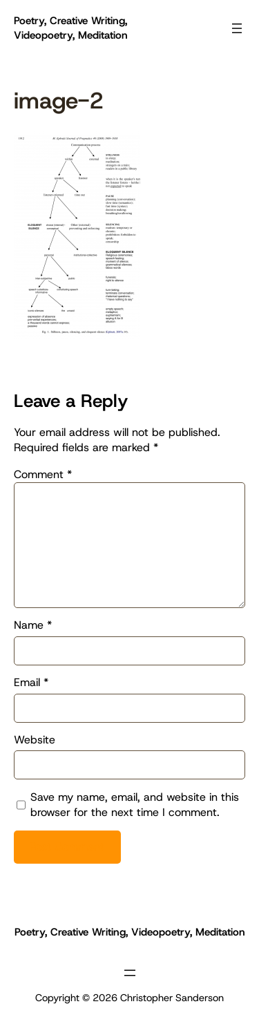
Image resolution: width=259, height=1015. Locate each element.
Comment (43, 474)
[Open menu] (237, 28)
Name (33, 625)
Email (31, 682)
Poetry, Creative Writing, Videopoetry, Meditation (71, 28)
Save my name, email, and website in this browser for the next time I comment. (134, 804)
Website (34, 739)
